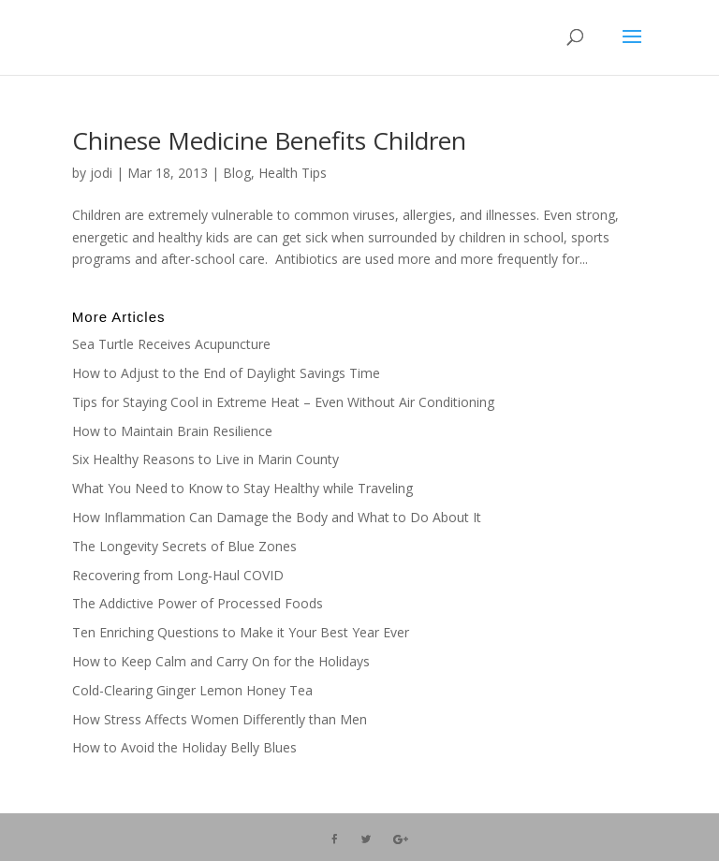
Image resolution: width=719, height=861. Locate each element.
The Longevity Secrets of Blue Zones (186, 546)
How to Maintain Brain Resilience (172, 431)
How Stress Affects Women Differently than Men (219, 719)
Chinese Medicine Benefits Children (269, 140)
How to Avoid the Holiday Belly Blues (184, 747)
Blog (237, 173)
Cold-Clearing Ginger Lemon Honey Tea (192, 690)
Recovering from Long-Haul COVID (178, 575)
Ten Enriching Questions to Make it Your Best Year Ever (240, 632)
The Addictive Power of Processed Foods (197, 603)
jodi (101, 173)
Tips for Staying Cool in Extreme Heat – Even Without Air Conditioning (283, 402)
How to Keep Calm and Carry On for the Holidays (221, 661)
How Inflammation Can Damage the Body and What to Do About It (276, 517)
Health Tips (292, 173)
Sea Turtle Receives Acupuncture (171, 344)
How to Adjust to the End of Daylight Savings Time (226, 373)
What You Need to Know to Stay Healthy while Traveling (242, 488)
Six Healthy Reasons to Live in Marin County (205, 459)
